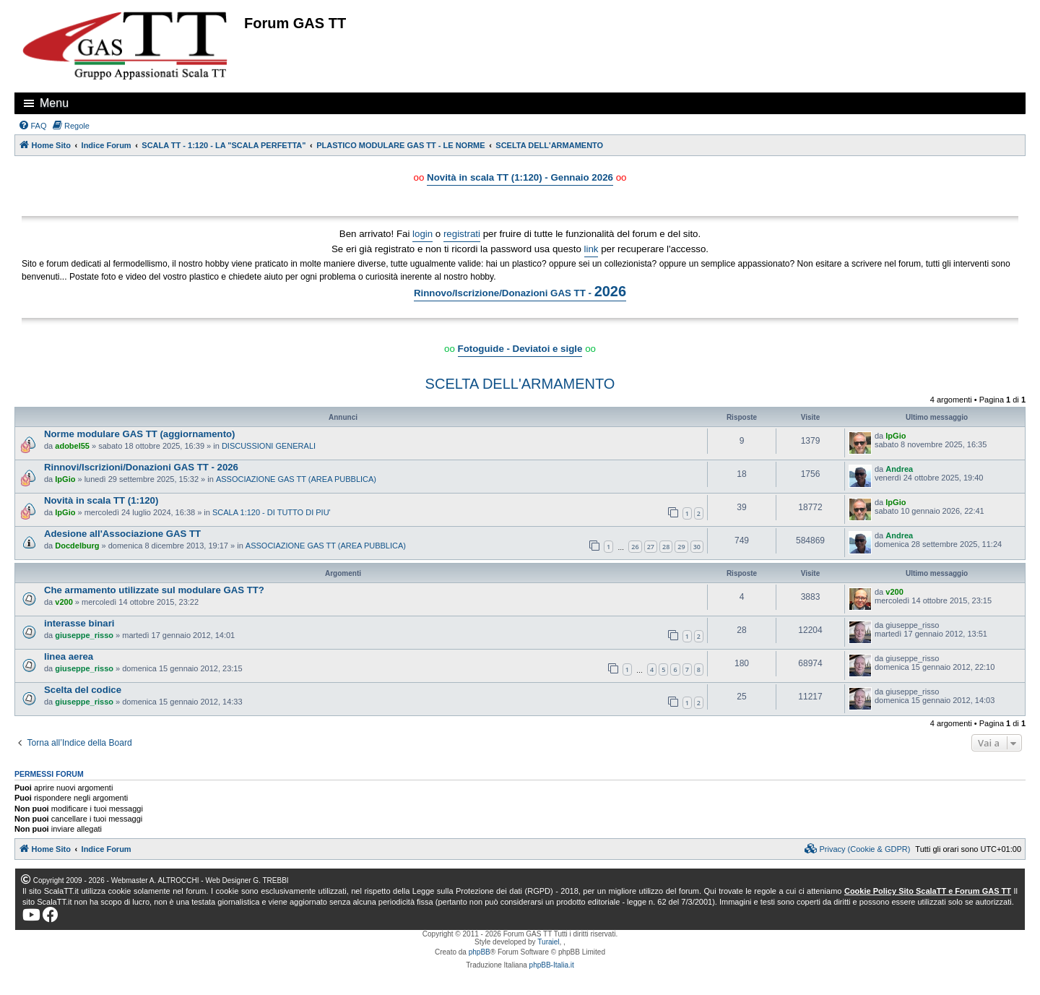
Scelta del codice (82, 689)
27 (650, 546)
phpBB (479, 952)
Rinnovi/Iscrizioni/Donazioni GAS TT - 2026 (141, 467)
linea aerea (68, 656)
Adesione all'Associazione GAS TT (122, 533)
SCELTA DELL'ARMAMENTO (520, 384)
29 (681, 546)
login (422, 233)
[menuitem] (32, 125)
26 (634, 546)
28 (666, 546)
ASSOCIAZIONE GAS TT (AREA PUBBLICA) (296, 479)
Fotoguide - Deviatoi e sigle (520, 348)
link (591, 249)
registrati (461, 233)
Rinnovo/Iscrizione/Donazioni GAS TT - (520, 291)
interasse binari (79, 623)
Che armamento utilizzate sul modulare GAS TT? (154, 590)
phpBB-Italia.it (551, 965)
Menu (54, 103)
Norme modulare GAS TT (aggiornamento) (139, 433)
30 (697, 546)
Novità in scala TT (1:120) (101, 500)
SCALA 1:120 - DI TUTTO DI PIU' (271, 512)
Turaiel (548, 942)
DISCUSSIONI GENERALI (269, 445)
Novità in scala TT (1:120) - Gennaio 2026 (520, 177)
